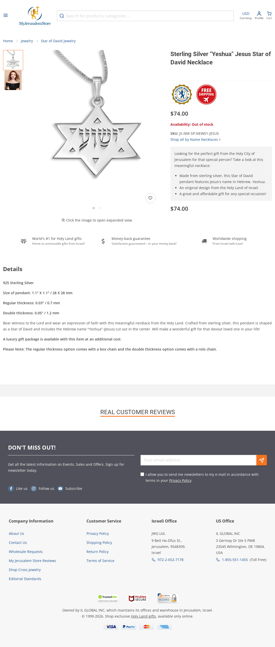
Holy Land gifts (143, 616)
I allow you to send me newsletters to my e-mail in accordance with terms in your (202, 477)
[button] (96, 117)
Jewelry (27, 40)
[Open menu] (5, 16)
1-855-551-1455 (235, 559)
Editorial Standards (25, 578)
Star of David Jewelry (58, 40)
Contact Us (18, 542)
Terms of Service (100, 560)
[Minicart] (269, 16)
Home (8, 40)
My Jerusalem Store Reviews (32, 560)
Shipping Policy (99, 542)
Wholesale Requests (26, 551)
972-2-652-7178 (171, 559)
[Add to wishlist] (150, 198)
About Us (16, 533)
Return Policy (97, 551)
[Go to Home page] (35, 16)
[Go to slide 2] (100, 208)
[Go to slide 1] (94, 208)
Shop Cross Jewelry (25, 569)
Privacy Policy (180, 480)
